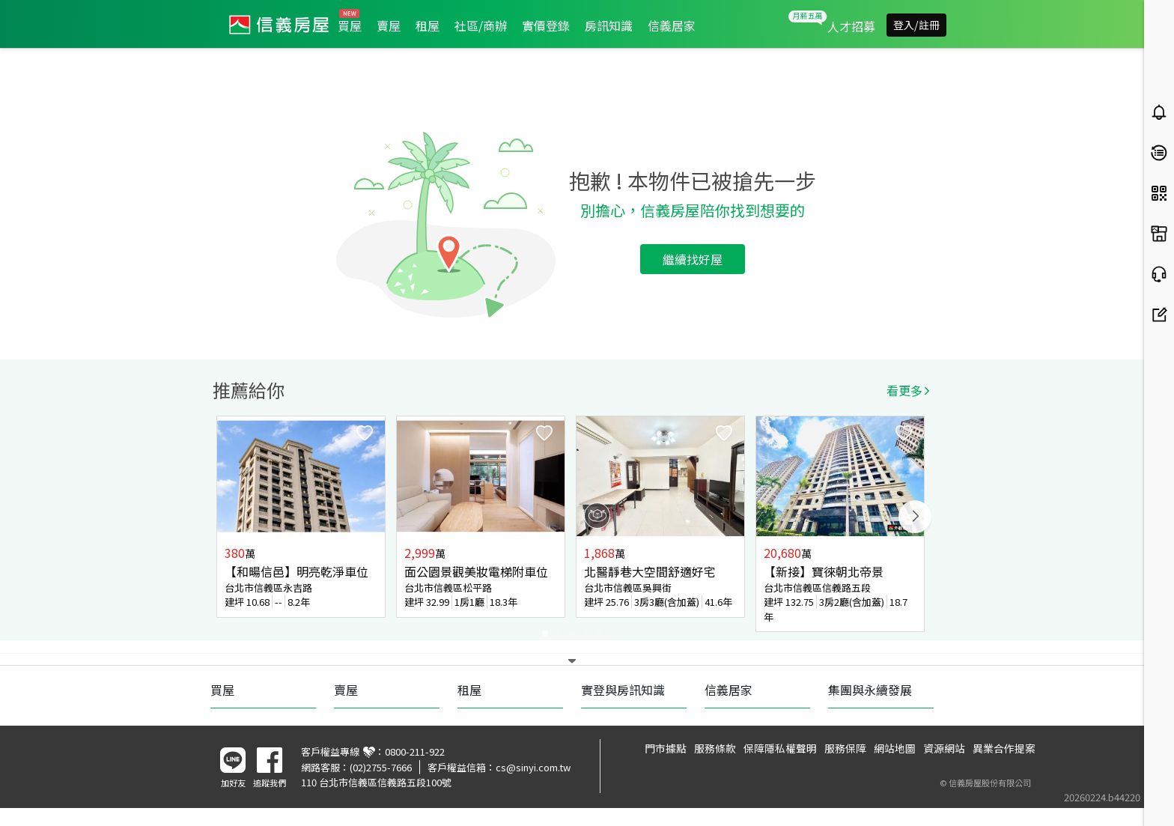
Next (914, 516)
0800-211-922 (415, 751)
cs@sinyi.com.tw (533, 767)
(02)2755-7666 (381, 767)
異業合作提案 (1004, 748)
